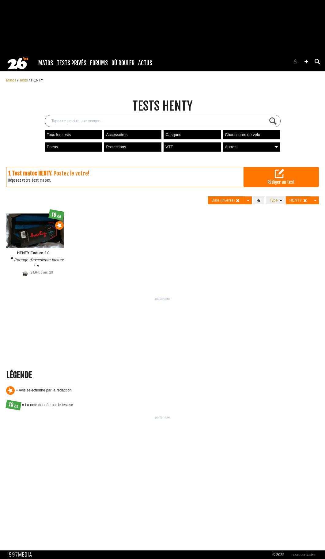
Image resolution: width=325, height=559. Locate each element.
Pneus (52, 147)
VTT (169, 147)
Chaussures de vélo (242, 134)
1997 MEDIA (21, 554)
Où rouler (122, 63)
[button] (306, 61)
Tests (24, 80)
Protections (116, 147)
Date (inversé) (226, 200)
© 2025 (279, 555)
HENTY (37, 80)
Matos (45, 63)
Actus (145, 63)
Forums (99, 63)
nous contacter (304, 555)
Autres (251, 147)
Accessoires (116, 134)
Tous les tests (59, 134)
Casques (173, 134)
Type (276, 200)
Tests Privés (71, 63)
